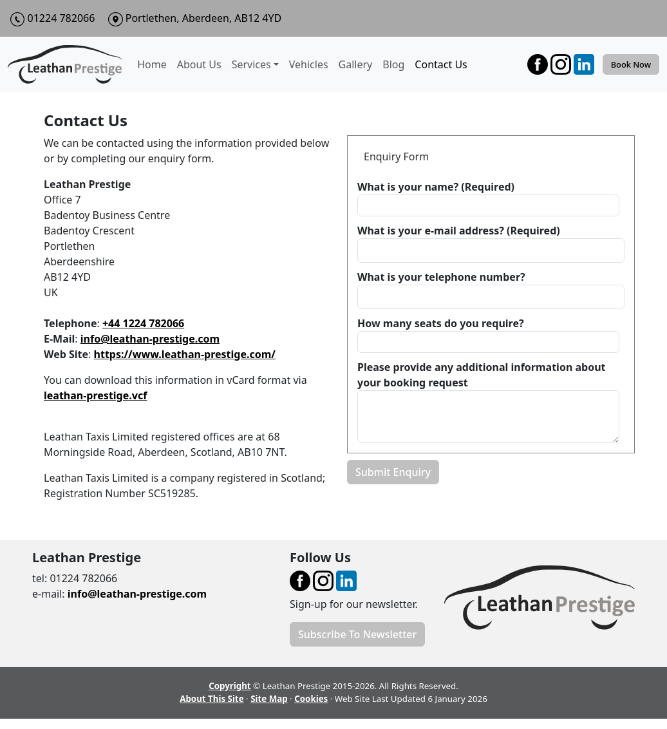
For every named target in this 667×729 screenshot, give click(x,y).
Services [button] (251, 64)
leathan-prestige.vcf (95, 395)
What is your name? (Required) (435, 187)
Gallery (356, 64)
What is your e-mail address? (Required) (458, 230)
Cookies (311, 699)
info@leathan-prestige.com (150, 339)
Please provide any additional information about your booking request (481, 375)
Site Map (269, 699)
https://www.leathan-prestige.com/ (185, 354)
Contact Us (441, 64)
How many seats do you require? (440, 323)
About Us (199, 64)
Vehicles (308, 64)
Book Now (631, 64)
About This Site (211, 699)
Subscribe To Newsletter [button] (357, 634)
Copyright (229, 686)
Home (152, 64)
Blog (393, 64)
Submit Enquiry (393, 472)
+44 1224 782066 (143, 323)
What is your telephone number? (441, 277)
